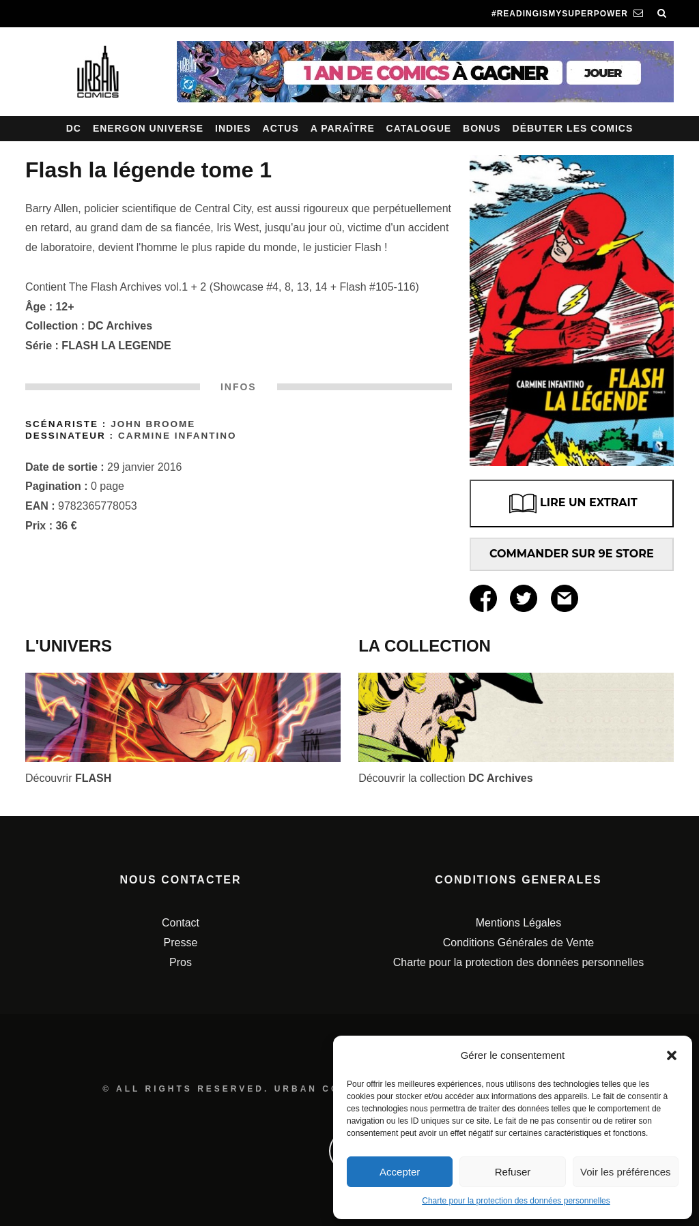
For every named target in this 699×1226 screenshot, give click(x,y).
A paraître (343, 128)
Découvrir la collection (445, 778)
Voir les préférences (625, 1172)
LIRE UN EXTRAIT (572, 503)
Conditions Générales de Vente (518, 942)
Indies (233, 128)
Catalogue (419, 128)
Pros (180, 962)
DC (73, 128)
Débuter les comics (573, 128)
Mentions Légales (518, 923)
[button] (672, 1055)
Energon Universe (148, 128)
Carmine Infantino (177, 435)
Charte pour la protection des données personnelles (516, 1201)
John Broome (153, 424)
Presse (181, 942)
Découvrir (68, 778)
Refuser (513, 1172)
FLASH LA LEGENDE (116, 345)
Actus (281, 128)
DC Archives (120, 326)
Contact (180, 923)
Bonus (482, 128)
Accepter (400, 1172)
